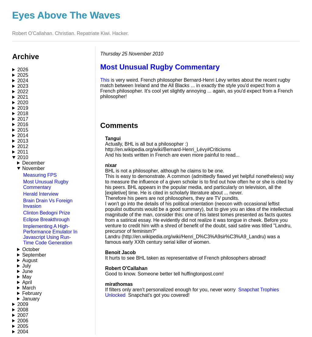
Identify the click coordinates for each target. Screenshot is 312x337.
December (33, 162)
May (26, 276)
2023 (22, 86)
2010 (22, 157)
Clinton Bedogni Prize (46, 212)
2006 (22, 320)
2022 (22, 91)
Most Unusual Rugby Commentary (46, 184)
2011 (22, 151)
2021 (22, 97)
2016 (22, 124)
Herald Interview (40, 194)
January (31, 298)
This (104, 80)
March (29, 287)
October (31, 249)
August (29, 260)
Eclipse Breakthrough (46, 219)
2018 (22, 113)
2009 (22, 304)
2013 (22, 141)
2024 (22, 80)
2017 (22, 119)
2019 (22, 108)
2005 (22, 326)
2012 (22, 146)
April (27, 282)
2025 (22, 75)
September (34, 254)
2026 (22, 69)
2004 (22, 331)
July (26, 265)
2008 (22, 309)
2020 (22, 102)
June (27, 271)
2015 (22, 130)
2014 (22, 135)
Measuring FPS (40, 175)
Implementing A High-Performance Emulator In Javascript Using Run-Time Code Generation (50, 234)
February (32, 293)
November (33, 168)
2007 (22, 315)
